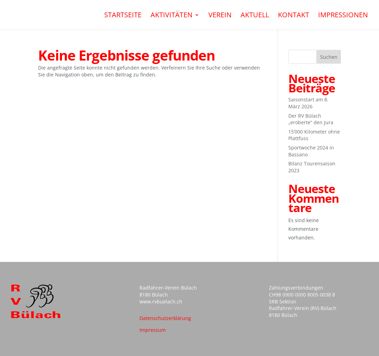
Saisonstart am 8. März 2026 (308, 103)
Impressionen (343, 15)
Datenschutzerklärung (165, 318)
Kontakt (293, 15)
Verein (220, 15)
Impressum (152, 330)
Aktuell (255, 15)
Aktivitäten (171, 15)
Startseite (123, 15)
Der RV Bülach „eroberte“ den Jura (310, 119)
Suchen (328, 57)
